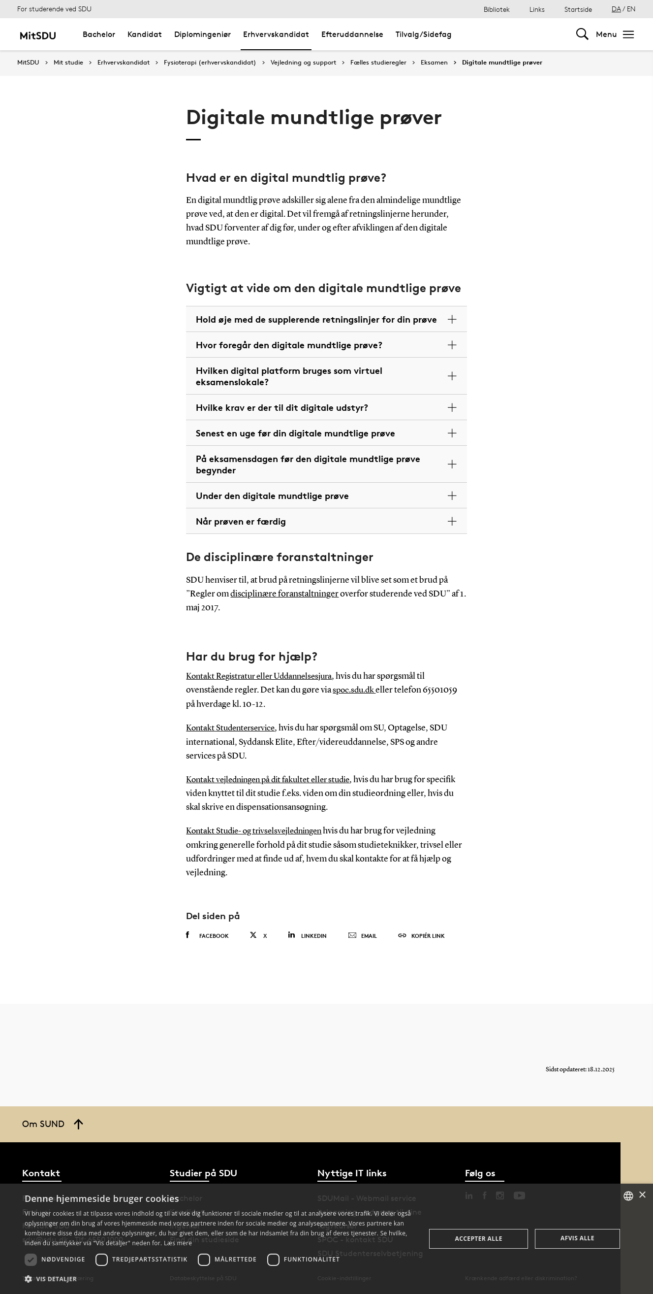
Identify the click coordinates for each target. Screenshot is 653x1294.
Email (362, 934)
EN (631, 8)
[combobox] (628, 1196)
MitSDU (28, 62)
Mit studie (68, 62)
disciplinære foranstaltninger (284, 594)
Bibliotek (497, 9)
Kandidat (144, 34)
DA (616, 8)
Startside (578, 9)
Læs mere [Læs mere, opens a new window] (178, 1243)
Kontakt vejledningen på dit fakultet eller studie (274, 778)
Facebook (207, 933)
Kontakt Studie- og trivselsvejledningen (259, 829)
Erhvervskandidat (276, 34)
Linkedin (307, 933)
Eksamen (434, 62)
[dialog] (326, 1239)
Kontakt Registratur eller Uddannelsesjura (264, 676)
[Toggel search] (582, 34)
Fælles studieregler (378, 62)
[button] (219, 1279)
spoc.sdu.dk (355, 690)
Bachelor (99, 34)
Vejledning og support (303, 62)
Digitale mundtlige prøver (502, 62)
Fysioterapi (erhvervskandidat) (210, 62)
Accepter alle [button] (478, 1238)
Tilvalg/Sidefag (424, 34)
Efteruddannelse (352, 34)
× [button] (642, 1195)
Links (537, 9)
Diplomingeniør (202, 34)
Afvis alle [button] (577, 1238)
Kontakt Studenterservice (233, 727)
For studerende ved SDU (54, 8)
